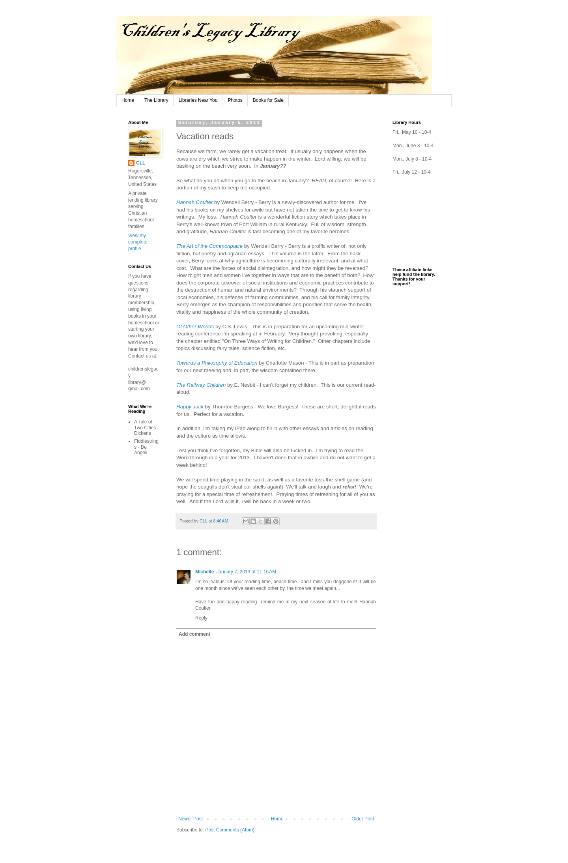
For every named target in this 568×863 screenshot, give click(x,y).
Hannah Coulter (194, 202)
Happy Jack (190, 407)
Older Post (362, 819)
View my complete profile (138, 242)
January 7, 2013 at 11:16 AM (246, 572)
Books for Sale (268, 100)
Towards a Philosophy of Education (217, 363)
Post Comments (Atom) (229, 830)
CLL (140, 163)
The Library (156, 100)
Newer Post (190, 819)
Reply (201, 618)
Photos (235, 100)
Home (127, 100)
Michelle (204, 572)
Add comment (194, 634)
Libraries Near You (198, 100)
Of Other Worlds (195, 326)
